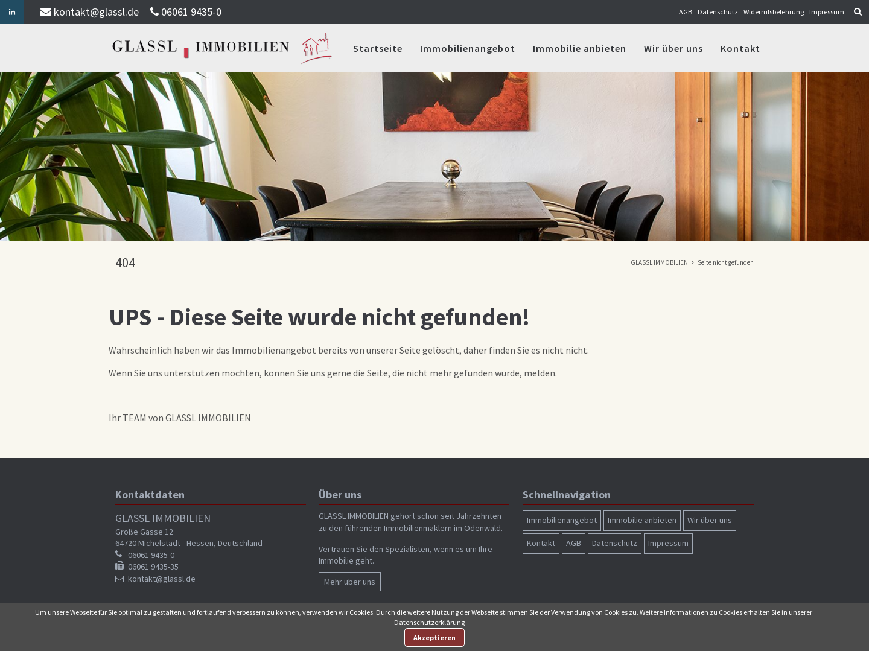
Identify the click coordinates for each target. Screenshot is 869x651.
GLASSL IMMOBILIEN (659, 262)
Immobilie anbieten (579, 48)
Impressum (826, 11)
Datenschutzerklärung (429, 622)
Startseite (378, 48)
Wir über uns (673, 48)
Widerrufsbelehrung (773, 11)
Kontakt (740, 48)
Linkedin (12, 12)
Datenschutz (718, 11)
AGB (685, 11)
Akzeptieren (434, 637)
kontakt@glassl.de (96, 12)
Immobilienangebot (467, 48)
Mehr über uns (349, 581)
